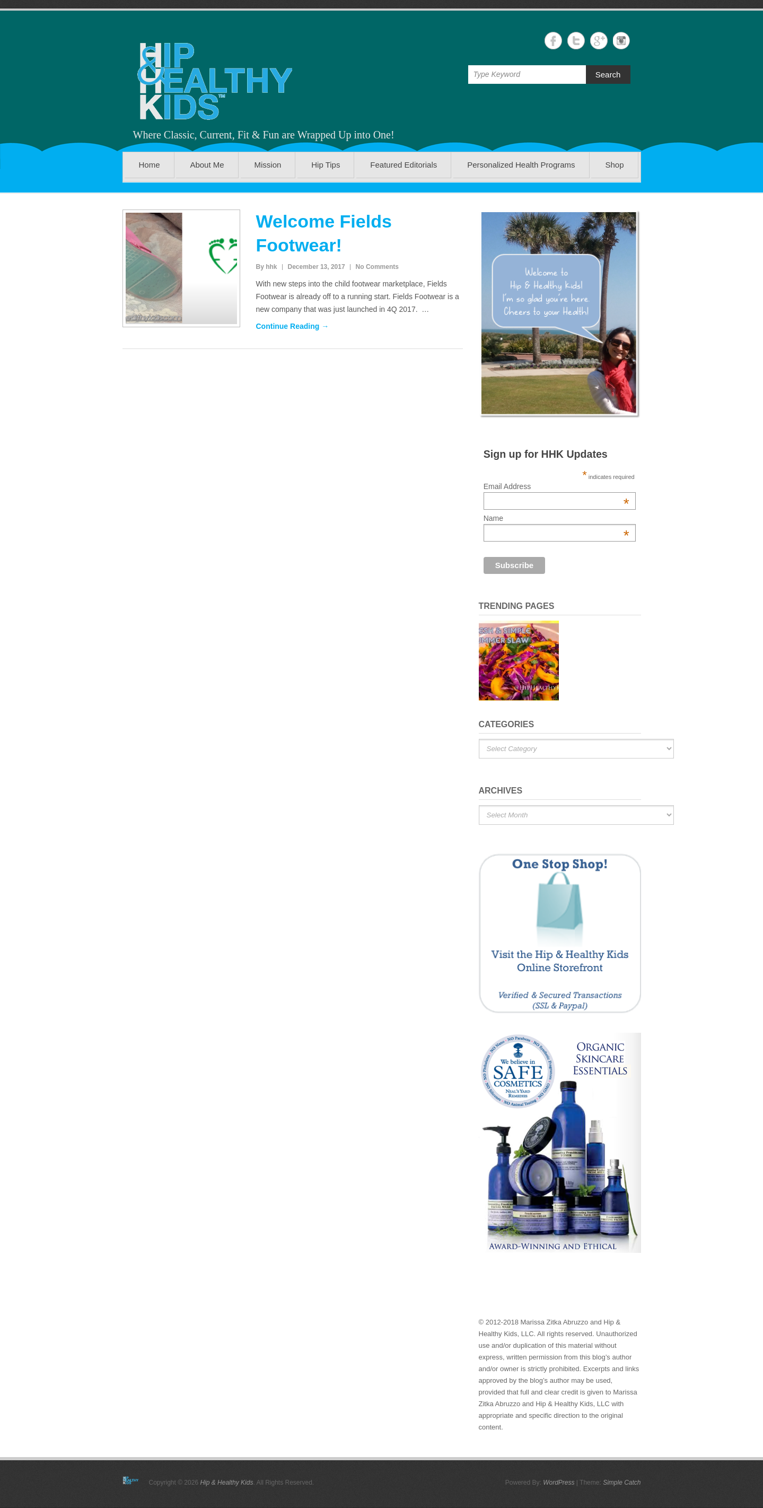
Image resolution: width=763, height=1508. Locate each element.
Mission (268, 164)
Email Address (556, 486)
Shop (614, 164)
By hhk (266, 267)
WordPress (558, 1482)
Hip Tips (325, 164)
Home (149, 164)
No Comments (377, 267)
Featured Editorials (403, 164)
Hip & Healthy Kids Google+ (599, 40)
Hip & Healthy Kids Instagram (621, 40)
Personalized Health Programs (521, 164)
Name (556, 518)
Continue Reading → (292, 326)
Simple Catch (622, 1482)
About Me (207, 164)
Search (608, 74)
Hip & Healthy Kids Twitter (576, 40)
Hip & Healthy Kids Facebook (553, 40)
